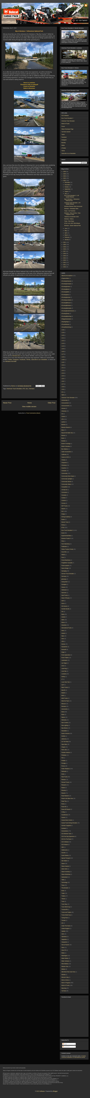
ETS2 (62, 527)
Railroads (63, 771)
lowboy (63, 676)
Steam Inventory (65, 871)
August (67, 191)
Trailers (63, 896)
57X (62, 392)
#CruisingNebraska (66, 308)
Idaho (62, 619)
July (66, 193)
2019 (64, 247)
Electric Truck (64, 522)
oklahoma (63, 739)
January (67, 239)
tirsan (62, 890)
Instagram (16, 359)
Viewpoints (64, 942)
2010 (64, 267)
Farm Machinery (65, 544)
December (67, 182)
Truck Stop (64, 904)
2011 (64, 264)
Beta (62, 430)
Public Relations (65, 768)
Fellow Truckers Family (67, 549)
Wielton (63, 969)
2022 (64, 180)
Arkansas (63, 411)
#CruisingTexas (65, 313)
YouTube (63, 991)
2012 (64, 262)
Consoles (63, 495)
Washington (64, 955)
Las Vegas (64, 663)
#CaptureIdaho (65, 278)
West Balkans (64, 963)
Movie (63, 712)
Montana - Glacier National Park (72, 225)
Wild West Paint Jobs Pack (68, 972)
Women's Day (65, 977)
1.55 (62, 378)
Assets (63, 416)
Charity (63, 460)
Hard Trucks (64, 595)
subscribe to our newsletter (39, 359)
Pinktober (63, 755)
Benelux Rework (65, 427)
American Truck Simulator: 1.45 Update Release (72, 203)
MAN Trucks (64, 698)
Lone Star (63, 671)
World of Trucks (65, 123)
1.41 (62, 338)
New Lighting (64, 725)
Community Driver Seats (67, 476)
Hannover (63, 592)
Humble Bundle (65, 609)
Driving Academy (65, 516)
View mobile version (29, 406)
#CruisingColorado (66, 283)
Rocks (63, 804)
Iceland (63, 617)
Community (64, 473)
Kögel (62, 652)
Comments (66, 1046)
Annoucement (65, 403)
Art (62, 414)
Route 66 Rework (65, 809)
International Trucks (66, 628)
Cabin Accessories (66, 451)
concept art (64, 489)
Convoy (63, 503)
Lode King (64, 668)
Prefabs (63, 760)
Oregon (63, 747)
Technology (64, 882)
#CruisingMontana (66, 305)
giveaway (63, 579)
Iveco (62, 638)
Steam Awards (65, 866)
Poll (62, 757)
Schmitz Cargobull (66, 825)
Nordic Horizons (65, 733)
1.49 (62, 362)
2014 (64, 258)
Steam (63, 863)
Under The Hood (65, 926)
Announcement (65, 405)
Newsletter (64, 730)
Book (62, 438)
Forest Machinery (65, 560)
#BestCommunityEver (67, 275)
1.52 (62, 370)
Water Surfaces (65, 961)
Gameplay (64, 571)
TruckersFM (64, 909)
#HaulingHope (65, 321)
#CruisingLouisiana (66, 300)
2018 (64, 249)
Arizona (63, 408)
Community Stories (66, 481)
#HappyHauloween (66, 319)
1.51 (62, 367)
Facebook (22, 359)
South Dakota (64, 855)
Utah (62, 934)
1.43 (62, 343)
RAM (62, 774)
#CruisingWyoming (66, 316)
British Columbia (65, 446)
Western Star (64, 966)
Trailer (63, 893)
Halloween (64, 590)
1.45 (62, 348)
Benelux (63, 424)
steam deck (64, 869)
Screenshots (64, 831)
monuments (64, 709)
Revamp (63, 790)
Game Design (64, 568)
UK (62, 923)
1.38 (62, 330)
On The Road (64, 741)
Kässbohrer (64, 646)
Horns (63, 603)
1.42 (62, 340)
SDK (62, 847)
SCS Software (65, 115)
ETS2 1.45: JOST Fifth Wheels (72, 223)
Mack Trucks (64, 687)
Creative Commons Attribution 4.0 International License (73, 1056)
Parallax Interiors (65, 752)
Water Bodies (64, 958)
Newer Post (7, 403)
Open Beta (64, 744)
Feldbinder (64, 546)
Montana (31, 388)
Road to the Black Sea (67, 798)
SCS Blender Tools (66, 833)
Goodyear (64, 584)
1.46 (62, 351)
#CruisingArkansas (66, 281)
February (67, 237)
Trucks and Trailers (66, 912)
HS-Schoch (64, 606)
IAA (62, 611)
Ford (62, 557)
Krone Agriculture (65, 655)
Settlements (64, 850)
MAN (62, 695)
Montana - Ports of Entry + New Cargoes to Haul (72, 213)
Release (63, 779)
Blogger (55, 1091)
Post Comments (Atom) (33, 413)
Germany (63, 576)
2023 (64, 178)
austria (63, 422)
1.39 (62, 332)
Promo (63, 766)
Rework (63, 793)
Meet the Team (65, 701)
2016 (64, 253)
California (63, 454)
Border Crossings (65, 443)
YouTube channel (65, 131)
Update (63, 931)
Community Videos (66, 484)
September (68, 189)
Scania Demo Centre (66, 820)
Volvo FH (63, 950)
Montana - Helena (68, 219)
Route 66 (63, 806)
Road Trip (63, 801)
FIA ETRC (64, 552)
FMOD (63, 554)
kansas (63, 644)
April (66, 233)
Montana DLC (16, 355)
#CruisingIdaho (65, 292)
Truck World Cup (65, 907)
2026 (64, 171)
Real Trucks (64, 776)
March (66, 235)
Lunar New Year (65, 682)
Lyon (62, 684)
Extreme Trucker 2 (66, 538)
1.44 (62, 346)
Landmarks (64, 660)
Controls (63, 500)
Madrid (63, 693)
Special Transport (65, 858)
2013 (64, 260)
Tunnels (63, 920)
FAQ (62, 541)
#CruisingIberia (65, 289)
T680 (62, 879)
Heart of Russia (65, 598)
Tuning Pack (64, 917)
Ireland (63, 633)
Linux (62, 665)
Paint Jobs (64, 749)
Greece (63, 587)
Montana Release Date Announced (73, 206)
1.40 (62, 335)
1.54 (62, 376)
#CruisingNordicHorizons (67, 311)
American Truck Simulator (14, 388)
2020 (64, 244)
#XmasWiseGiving (66, 327)
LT (62, 679)
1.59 (62, 389)
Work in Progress (65, 982)
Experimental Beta (66, 535)
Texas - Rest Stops (69, 221)
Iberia (62, 614)
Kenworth (63, 649)
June (66, 228)
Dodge (63, 514)
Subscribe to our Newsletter (68, 153)
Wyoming (63, 988)
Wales (63, 953)
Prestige (63, 763)
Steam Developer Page (67, 129)
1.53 (62, 373)
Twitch (63, 134)
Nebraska (63, 720)
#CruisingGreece (65, 286)
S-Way (63, 812)
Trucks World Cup (66, 915)
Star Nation (64, 860)
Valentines (64, 936)
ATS (23, 388)
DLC (27, 388)
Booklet (63, 441)
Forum (63, 126)
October (67, 187)
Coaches (63, 468)
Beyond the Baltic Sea (67, 432)
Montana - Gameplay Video (71, 208)
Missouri (63, 703)
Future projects (65, 565)
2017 (64, 251)
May (66, 230)
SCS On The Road (66, 839)
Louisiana (63, 674)
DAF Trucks (64, 506)
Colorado (63, 470)
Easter (63, 519)
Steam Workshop (65, 874)
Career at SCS (65, 457)
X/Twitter (63, 148)
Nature (63, 717)
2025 (64, 174)
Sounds (63, 852)
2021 (64, 242)
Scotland (63, 828)
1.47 (62, 354)
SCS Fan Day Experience (68, 836)
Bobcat (63, 435)
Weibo (63, 145)
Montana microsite (10, 361)
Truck (62, 901)
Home (29, 403)
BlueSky (63, 142)
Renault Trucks (65, 782)
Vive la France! (65, 944)
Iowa (62, 630)
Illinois (63, 622)
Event (62, 533)
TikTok (28, 359)
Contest (63, 497)
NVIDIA (63, 736)
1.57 (62, 384)
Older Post (51, 403)
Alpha (62, 395)
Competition (64, 487)
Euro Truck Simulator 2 (67, 118)
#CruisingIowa (65, 294)
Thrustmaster (64, 888)
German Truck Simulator (67, 573)
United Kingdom (65, 928)
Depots (63, 508)
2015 (64, 255)
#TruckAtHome (65, 324)
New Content (64, 722)
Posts (65, 1044)
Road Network (65, 795)
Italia (62, 636)
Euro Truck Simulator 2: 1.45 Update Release (71, 196)
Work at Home (65, 980)
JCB (62, 641)
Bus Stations (64, 449)
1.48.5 (63, 359)
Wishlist (63, 974)
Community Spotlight (66, 478)
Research (63, 785)
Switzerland (64, 877)
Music (62, 714)
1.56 (62, 381)
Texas (62, 885)
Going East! (64, 581)
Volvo (62, 947)
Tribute (63, 898)
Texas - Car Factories (69, 211)
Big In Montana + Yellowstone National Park (29, 31)
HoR (62, 600)
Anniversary (64, 400)
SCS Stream (64, 844)
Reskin (63, 787)
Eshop (63, 525)
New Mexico (64, 728)
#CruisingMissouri (66, 302)
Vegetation (64, 939)
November (67, 184)
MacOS (63, 690)
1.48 (62, 357)
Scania (63, 817)
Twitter (10, 359)
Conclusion (64, 492)
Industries (63, 625)
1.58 (62, 386)
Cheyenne (64, 462)
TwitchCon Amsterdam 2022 (71, 216)
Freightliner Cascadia (66, 562)
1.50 (62, 365)
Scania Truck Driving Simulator (69, 823)
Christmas (64, 465)
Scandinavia (64, 814)
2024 (64, 176)
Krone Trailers (65, 657)
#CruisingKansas (65, 297)
